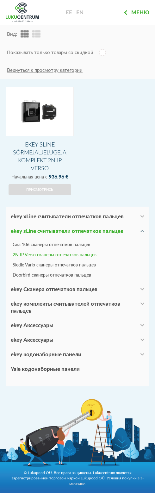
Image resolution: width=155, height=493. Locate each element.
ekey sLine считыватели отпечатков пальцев (67, 231)
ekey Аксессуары (32, 325)
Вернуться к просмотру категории (45, 70)
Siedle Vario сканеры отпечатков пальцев (54, 265)
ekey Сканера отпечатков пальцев (54, 289)
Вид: (12, 34)
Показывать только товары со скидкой (50, 52)
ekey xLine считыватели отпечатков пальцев (67, 216)
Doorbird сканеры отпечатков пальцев (52, 275)
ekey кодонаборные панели (46, 354)
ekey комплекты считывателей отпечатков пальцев (65, 307)
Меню (136, 12)
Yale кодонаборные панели (45, 369)
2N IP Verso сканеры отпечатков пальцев (54, 255)
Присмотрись (39, 189)
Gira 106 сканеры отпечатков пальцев (51, 245)
